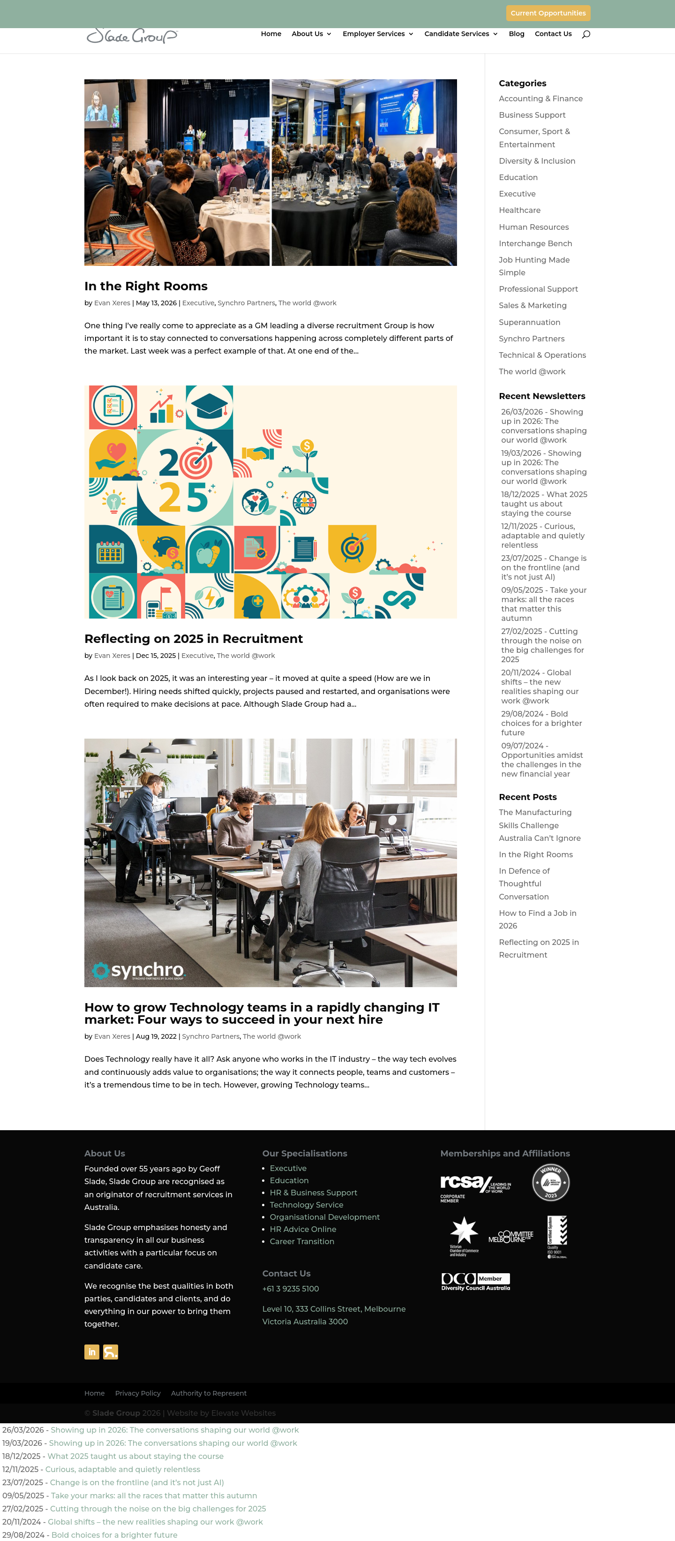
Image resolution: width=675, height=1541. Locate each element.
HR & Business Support (314, 1192)
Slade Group (116, 1413)
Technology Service (307, 1205)
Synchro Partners (246, 303)
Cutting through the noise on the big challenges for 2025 (543, 645)
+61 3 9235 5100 (290, 1288)
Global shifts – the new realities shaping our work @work (540, 686)
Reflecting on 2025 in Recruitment (193, 638)
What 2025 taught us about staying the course (545, 504)
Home (271, 34)
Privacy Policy (138, 1393)
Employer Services (374, 34)
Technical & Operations (542, 355)
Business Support (532, 115)
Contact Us (553, 34)
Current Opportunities (548, 13)
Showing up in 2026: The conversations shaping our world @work (544, 426)
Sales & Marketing (533, 305)
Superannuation (530, 322)
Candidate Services (457, 34)
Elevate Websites (243, 1413)
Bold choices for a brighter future (542, 723)
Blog (517, 34)
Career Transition (302, 1241)
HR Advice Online (303, 1229)
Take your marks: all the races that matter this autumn (544, 604)
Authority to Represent (209, 1393)
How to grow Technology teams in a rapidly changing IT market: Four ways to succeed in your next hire (262, 1013)
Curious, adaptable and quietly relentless (543, 536)
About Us (307, 34)
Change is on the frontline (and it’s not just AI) (544, 568)
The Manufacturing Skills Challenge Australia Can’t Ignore (540, 825)
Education (518, 177)
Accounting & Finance (541, 98)
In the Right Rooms (146, 286)
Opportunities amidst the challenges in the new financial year (543, 764)
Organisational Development (325, 1217)
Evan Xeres (112, 303)
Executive (198, 303)
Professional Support (538, 289)
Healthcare (520, 210)
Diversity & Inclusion (537, 161)
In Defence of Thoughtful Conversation (524, 884)
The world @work (307, 303)
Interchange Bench (536, 243)
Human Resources (534, 227)
